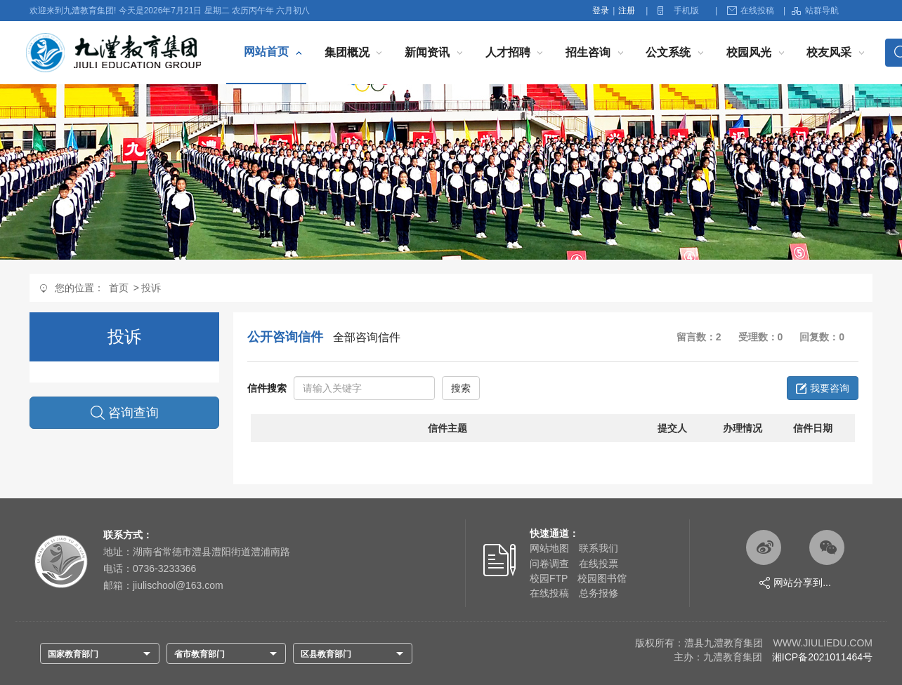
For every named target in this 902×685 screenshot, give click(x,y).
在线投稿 (750, 10)
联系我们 (598, 548)
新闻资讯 (427, 52)
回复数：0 (821, 336)
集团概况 (347, 52)
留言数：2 (698, 336)
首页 (119, 287)
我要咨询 (822, 388)
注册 (626, 10)
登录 (600, 10)
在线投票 (598, 563)
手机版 (686, 10)
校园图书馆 (602, 578)
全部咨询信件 (366, 337)
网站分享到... (795, 583)
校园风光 (748, 52)
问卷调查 (549, 563)
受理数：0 (760, 336)
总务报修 (598, 593)
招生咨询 (588, 52)
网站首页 (266, 52)
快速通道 (549, 533)
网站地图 (549, 548)
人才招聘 (507, 52)
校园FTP (549, 578)
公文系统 (668, 52)
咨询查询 (125, 413)
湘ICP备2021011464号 (822, 657)
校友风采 (828, 52)
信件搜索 (267, 388)
